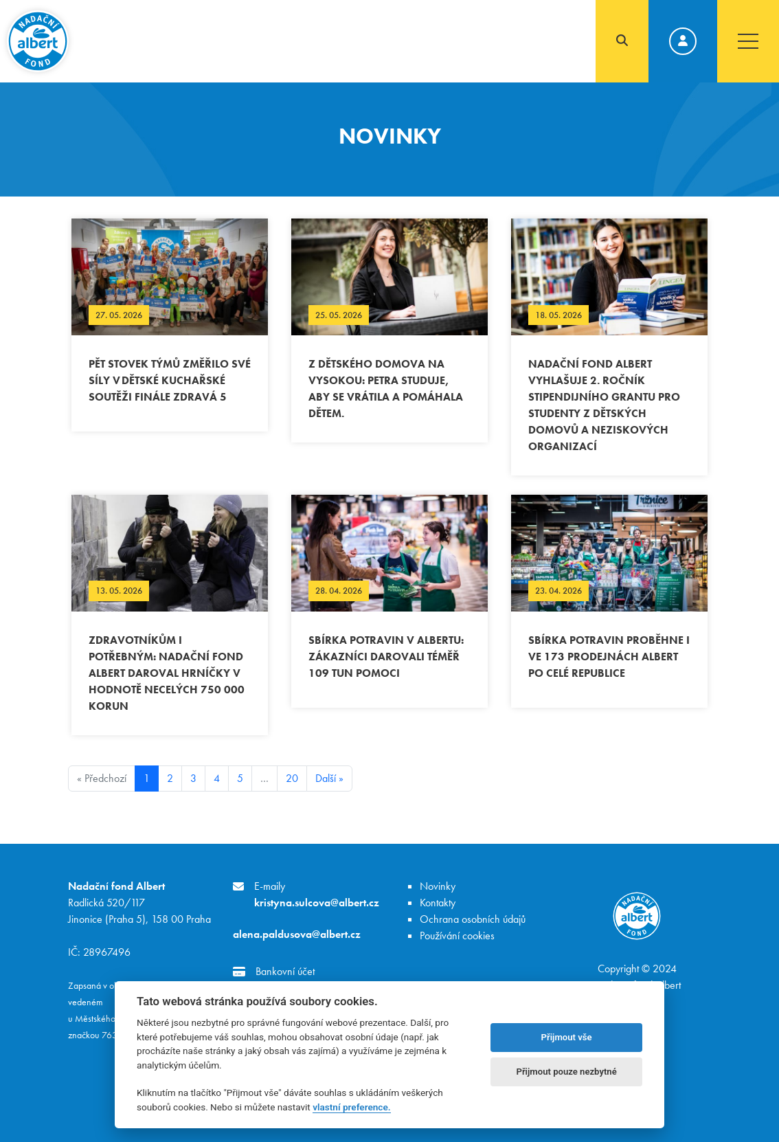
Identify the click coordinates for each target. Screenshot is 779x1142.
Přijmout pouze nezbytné (566, 1071)
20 (292, 778)
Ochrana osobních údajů (473, 919)
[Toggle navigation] (748, 41)
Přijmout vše (566, 1037)
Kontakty (437, 902)
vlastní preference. (351, 1106)
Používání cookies (457, 935)
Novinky (437, 886)
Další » (329, 778)
